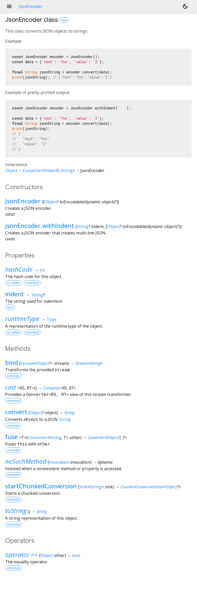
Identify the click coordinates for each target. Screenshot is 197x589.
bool (76, 555)
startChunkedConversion (41, 486)
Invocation (59, 462)
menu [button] (9, 6)
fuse (11, 436)
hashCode (18, 269)
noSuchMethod (25, 461)
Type (51, 319)
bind (11, 362)
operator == (21, 554)
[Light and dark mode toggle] (185, 6)
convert (16, 411)
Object (11, 170)
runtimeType (22, 318)
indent (14, 294)
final (64, 20)
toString (15, 510)
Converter (32, 170)
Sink (83, 487)
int (42, 270)
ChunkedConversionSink (141, 487)
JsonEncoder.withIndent (39, 225)
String (67, 170)
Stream (27, 363)
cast (10, 387)
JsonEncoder (23, 201)
